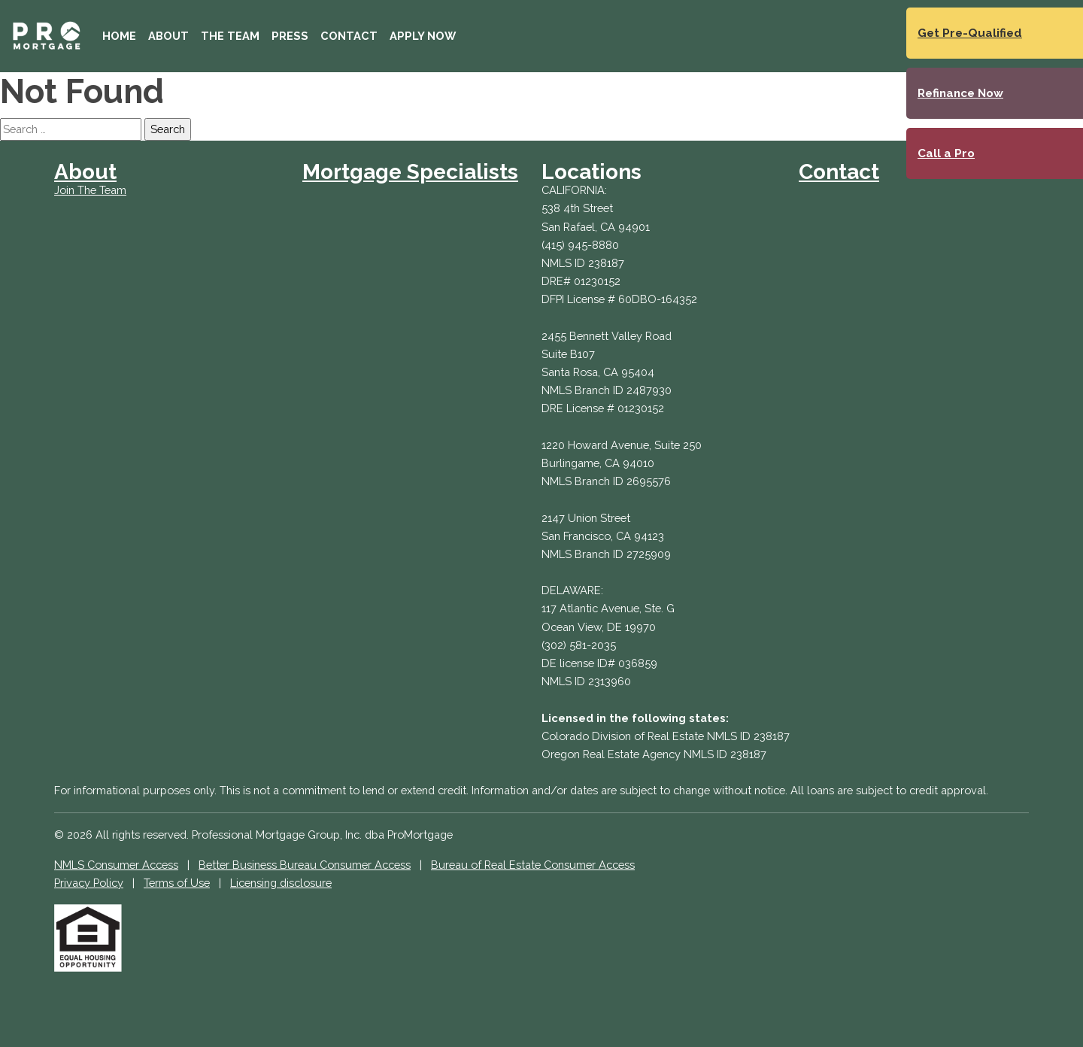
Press (290, 35)
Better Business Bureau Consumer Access (305, 864)
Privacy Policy (88, 882)
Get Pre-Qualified (970, 33)
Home (119, 35)
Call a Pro (946, 153)
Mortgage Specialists (410, 171)
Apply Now (423, 35)
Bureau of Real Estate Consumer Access (533, 864)
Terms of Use (177, 882)
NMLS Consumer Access (116, 864)
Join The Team (90, 190)
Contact (349, 35)
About (168, 35)
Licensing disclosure (281, 882)
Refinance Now (960, 93)
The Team (230, 35)
